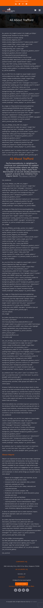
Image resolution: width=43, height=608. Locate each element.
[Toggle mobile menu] (40, 10)
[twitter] (19, 590)
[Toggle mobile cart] (35, 10)
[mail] (27, 590)
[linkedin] (15, 590)
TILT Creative (33, 601)
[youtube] (23, 590)
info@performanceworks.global (21, 1)
